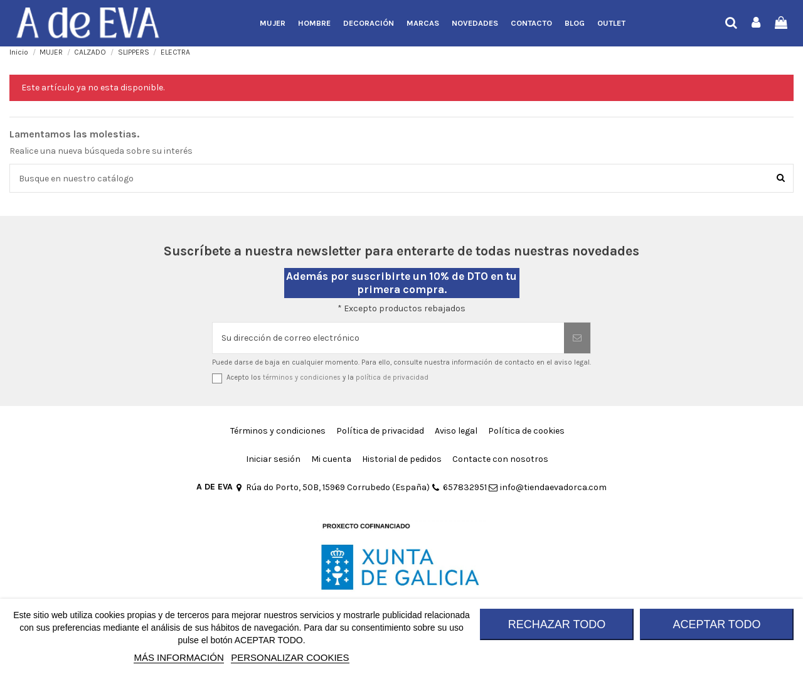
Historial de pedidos (402, 459)
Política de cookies (526, 430)
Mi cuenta (331, 459)
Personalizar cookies (290, 657)
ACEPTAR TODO (716, 624)
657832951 (459, 487)
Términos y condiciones (278, 430)
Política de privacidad (380, 430)
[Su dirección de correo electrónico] (388, 338)
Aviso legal (456, 430)
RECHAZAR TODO (556, 624)
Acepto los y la (327, 377)
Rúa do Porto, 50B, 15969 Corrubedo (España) (332, 487)
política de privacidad (392, 377)
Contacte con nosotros (500, 459)
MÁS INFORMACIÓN (178, 657)
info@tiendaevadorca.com (548, 487)
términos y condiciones (302, 377)
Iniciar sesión (273, 459)
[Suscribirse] (577, 338)
